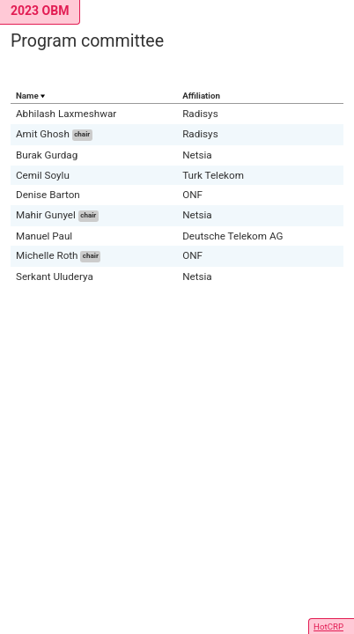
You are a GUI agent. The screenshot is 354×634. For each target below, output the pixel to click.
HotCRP (328, 626)
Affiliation (201, 95)
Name (27, 95)
